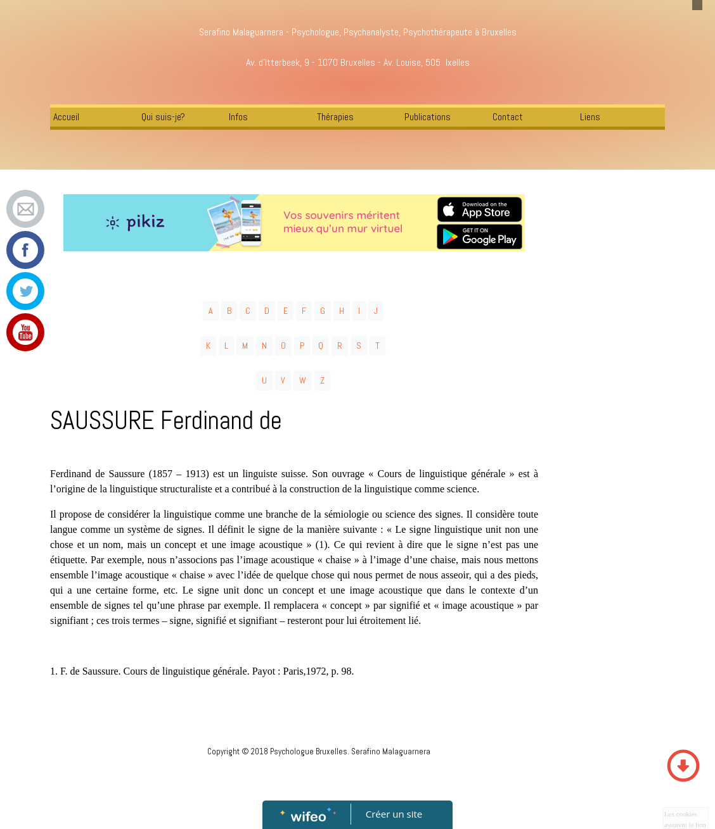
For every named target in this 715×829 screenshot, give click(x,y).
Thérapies (335, 116)
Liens (590, 116)
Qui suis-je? (163, 116)
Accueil (66, 116)
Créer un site (394, 813)
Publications (427, 116)
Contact (508, 116)
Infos (238, 116)
